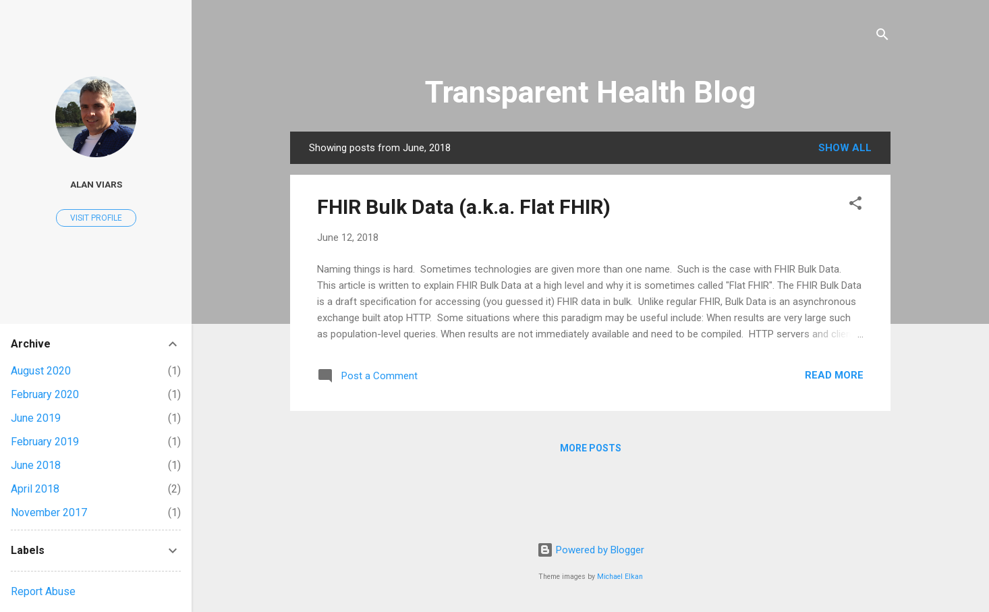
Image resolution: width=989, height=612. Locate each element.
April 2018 (35, 488)
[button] (855, 205)
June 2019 (36, 418)
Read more (834, 375)
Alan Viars (96, 184)
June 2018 (36, 465)
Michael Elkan (620, 576)
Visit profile (96, 218)
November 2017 (49, 512)
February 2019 (45, 441)
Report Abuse (43, 591)
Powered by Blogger (590, 550)
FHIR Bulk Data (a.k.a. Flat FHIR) (464, 207)
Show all (845, 148)
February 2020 (45, 394)
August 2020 (41, 370)
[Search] (882, 36)
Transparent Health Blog (590, 92)
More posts (590, 448)
